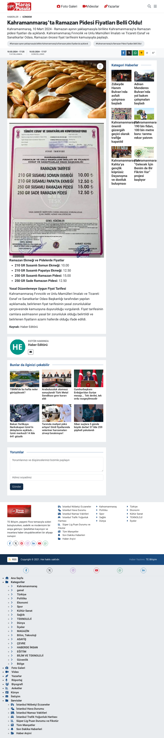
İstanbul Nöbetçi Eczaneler (74, 506)
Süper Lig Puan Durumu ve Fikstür (34, 720)
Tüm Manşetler (68, 531)
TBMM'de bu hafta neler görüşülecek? (24, 391)
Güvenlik (19, 659)
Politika (101, 510)
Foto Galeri (67, 6)
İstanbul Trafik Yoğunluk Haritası (34, 716)
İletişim (12, 696)
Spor (100, 513)
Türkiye (132, 506)
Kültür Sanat (135, 513)
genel (17, 590)
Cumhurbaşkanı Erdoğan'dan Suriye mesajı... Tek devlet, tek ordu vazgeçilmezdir (88, 394)
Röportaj (13, 680)
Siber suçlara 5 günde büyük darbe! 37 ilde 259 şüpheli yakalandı (88, 427)
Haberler (12, 17)
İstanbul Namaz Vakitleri (73, 513)
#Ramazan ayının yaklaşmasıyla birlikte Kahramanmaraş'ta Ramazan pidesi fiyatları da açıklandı (49, 43)
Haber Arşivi (67, 538)
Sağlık (101, 517)
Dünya (101, 520)
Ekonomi (133, 510)
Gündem (27, 17)
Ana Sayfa (14, 578)
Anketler (13, 688)
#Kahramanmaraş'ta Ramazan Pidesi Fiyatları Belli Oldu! (118, 43)
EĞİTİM (18, 651)
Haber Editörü (38, 345)
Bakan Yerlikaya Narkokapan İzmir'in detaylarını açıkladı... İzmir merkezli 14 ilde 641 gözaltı (22, 430)
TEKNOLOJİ (134, 517)
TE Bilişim (151, 559)
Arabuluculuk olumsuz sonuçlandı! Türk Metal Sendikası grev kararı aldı (55, 394)
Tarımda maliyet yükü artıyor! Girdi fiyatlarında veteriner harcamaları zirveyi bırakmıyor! (56, 429)
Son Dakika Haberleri (71, 535)
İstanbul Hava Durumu (72, 510)
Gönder (16, 486)
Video (12, 671)
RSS (12, 559)
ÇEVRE (18, 643)
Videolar (91, 6)
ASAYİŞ (18, 639)
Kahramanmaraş (106, 506)
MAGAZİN (20, 631)
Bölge (17, 663)
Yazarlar (111, 6)
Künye (12, 692)
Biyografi (14, 684)
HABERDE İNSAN (24, 647)
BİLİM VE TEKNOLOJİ (27, 655)
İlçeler (131, 520)
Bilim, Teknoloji (23, 635)
